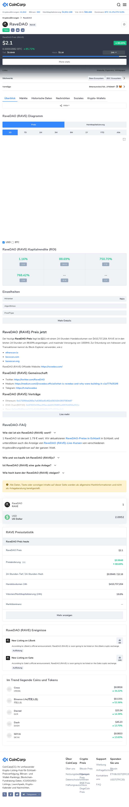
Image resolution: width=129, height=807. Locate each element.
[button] (18, 30)
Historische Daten (41, 98)
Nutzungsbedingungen (73, 774)
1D (10, 132)
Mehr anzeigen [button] (64, 615)
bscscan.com (12, 356)
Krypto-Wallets (96, 98)
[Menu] (125, 5)
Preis (33, 124)
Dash (17, 722)
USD (8, 242)
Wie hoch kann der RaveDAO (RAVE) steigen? (33, 473)
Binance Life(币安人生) (26, 699)
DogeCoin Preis (85, 790)
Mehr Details (64, 320)
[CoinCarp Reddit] (17, 794)
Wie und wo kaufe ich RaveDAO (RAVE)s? (31, 457)
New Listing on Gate (19, 657)
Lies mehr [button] (64, 414)
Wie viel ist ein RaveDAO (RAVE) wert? (29, 432)
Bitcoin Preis (86, 768)
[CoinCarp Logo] (14, 4)
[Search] (119, 5)
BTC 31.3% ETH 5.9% (114, 12)
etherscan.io (11, 352)
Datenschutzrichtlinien (73, 779)
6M (71, 132)
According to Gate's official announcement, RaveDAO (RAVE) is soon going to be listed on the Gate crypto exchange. (64, 663)
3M (56, 132)
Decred (17, 710)
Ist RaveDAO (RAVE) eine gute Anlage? (29, 465)
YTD (102, 132)
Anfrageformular (103, 770)
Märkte (23, 98)
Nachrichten (63, 98)
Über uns (70, 768)
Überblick (9, 98)
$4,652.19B (67, 12)
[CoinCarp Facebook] (10, 794)
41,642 (23, 12)
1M (40, 132)
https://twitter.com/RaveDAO (29, 379)
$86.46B (88, 12)
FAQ (98, 784)
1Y (86, 132)
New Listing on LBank (20, 640)
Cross (17, 687)
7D (25, 132)
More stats (64, 61)
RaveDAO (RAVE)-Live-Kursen (63, 443)
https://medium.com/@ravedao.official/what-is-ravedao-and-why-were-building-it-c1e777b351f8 (66, 383)
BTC (17, 242)
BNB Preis (85, 783)
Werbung (101, 764)
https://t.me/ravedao (26, 388)
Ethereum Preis (85, 776)
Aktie (64, 105)
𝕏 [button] (13, 30)
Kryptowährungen (10, 18)
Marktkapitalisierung (95, 124)
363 (38, 12)
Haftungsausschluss (73, 785)
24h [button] (114, 52)
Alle (118, 132)
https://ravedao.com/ (51, 366)
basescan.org (12, 361)
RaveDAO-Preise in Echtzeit (83, 438)
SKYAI (17, 734)
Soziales (78, 98)
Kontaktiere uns (102, 777)
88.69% (120, 43)
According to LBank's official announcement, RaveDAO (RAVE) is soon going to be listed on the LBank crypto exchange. (65, 646)
